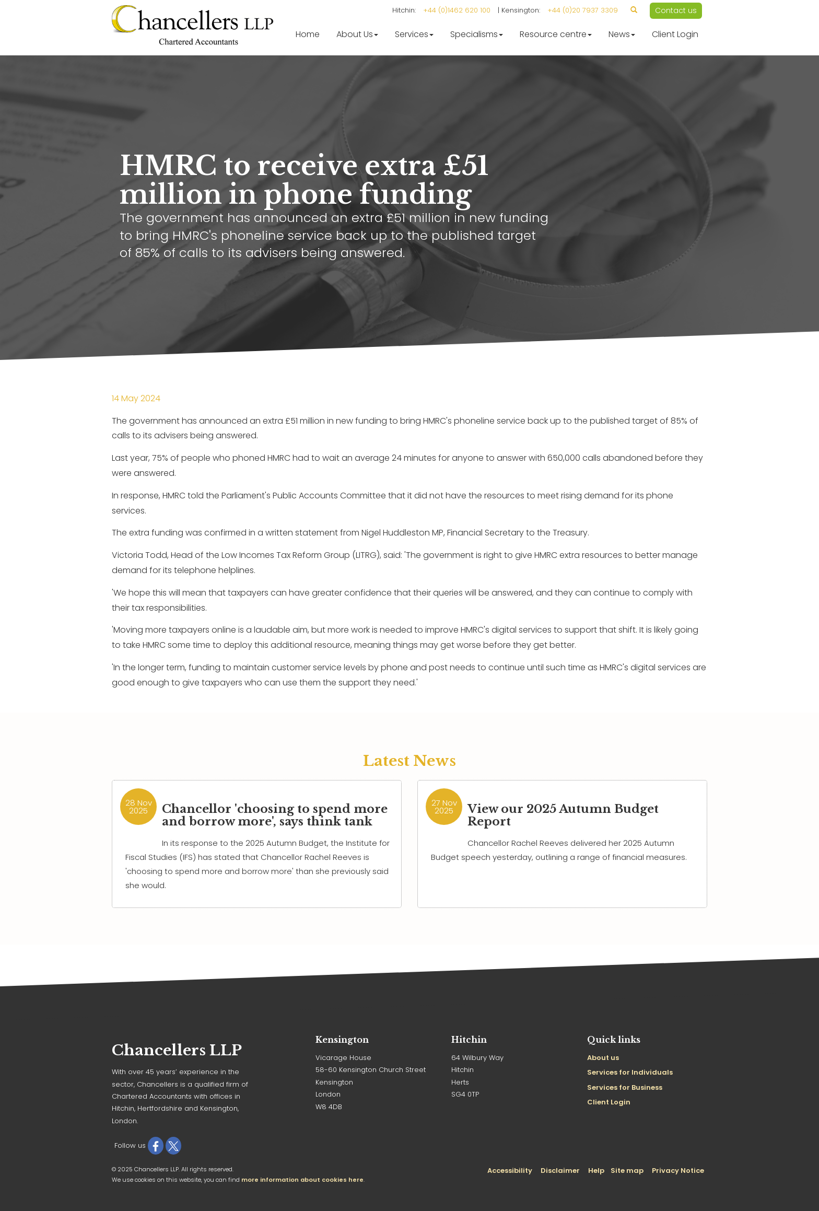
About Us (357, 34)
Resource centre (556, 34)
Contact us (676, 10)
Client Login (675, 34)
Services (414, 34)
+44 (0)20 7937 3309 (582, 10)
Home (308, 34)
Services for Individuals (630, 1072)
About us (603, 1058)
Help (596, 1170)
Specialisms (476, 34)
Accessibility (509, 1170)
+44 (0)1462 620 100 (456, 10)
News (622, 34)
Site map (627, 1170)
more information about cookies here (302, 1179)
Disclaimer (560, 1170)
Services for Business (624, 1087)
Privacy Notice (678, 1170)
